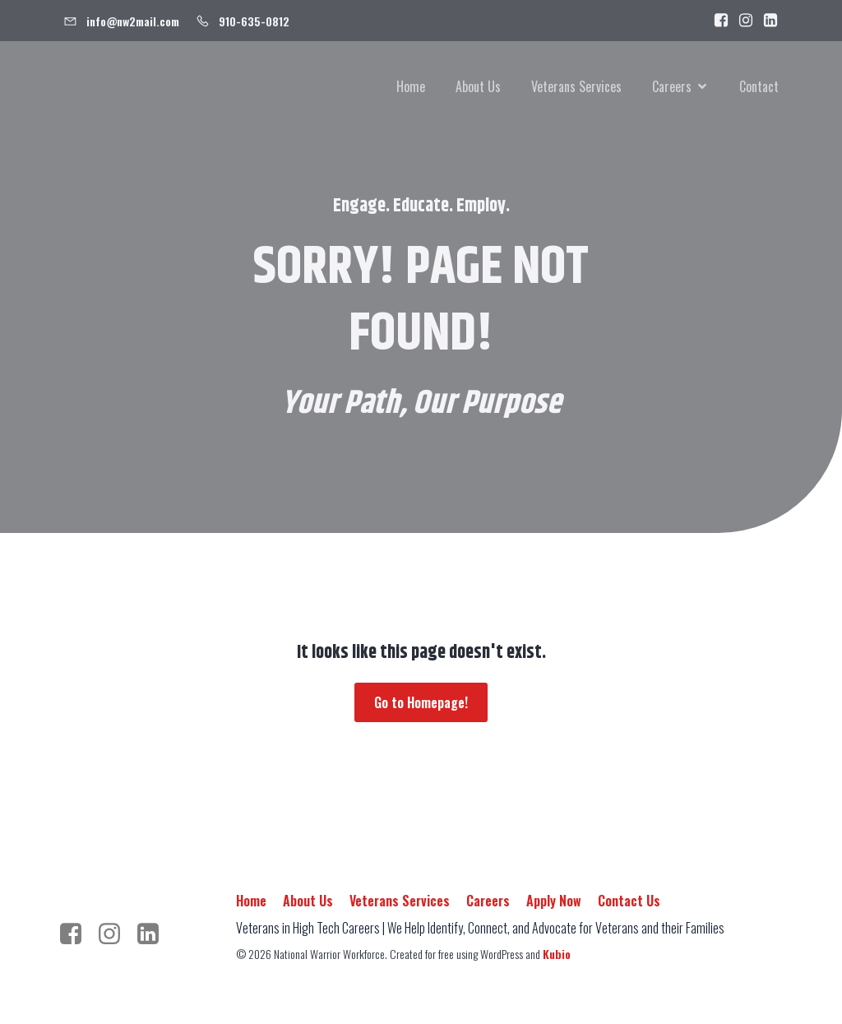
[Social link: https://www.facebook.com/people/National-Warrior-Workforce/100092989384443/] (717, 20)
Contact (759, 86)
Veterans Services (576, 86)
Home (410, 86)
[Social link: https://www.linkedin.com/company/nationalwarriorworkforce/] (154, 934)
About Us (478, 86)
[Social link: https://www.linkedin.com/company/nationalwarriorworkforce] (766, 20)
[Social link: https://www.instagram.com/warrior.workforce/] (741, 20)
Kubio (557, 953)
